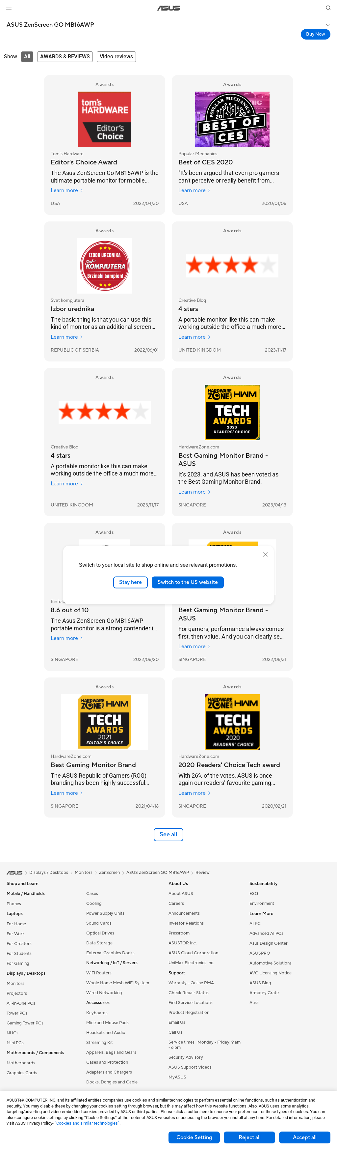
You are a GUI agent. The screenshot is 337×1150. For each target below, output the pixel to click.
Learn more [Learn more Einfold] (67, 638)
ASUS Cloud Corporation (193, 953)
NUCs (12, 1033)
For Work (16, 933)
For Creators (19, 943)
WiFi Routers (99, 973)
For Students (19, 953)
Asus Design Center (268, 943)
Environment (261, 903)
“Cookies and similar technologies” (87, 1123)
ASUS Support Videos (190, 1067)
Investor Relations (186, 923)
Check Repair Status (188, 992)
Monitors (15, 983)
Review (202, 872)
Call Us (175, 1032)
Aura (254, 1002)
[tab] (27, 56)
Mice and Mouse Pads (107, 1022)
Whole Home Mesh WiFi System (117, 983)
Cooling (94, 903)
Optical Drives (100, 933)
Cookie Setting (194, 1137)
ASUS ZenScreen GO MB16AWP (50, 25)
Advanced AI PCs (266, 933)
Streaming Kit (99, 1042)
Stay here (130, 582)
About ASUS (180, 893)
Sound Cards (99, 923)
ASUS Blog (260, 983)
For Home (16, 924)
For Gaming (18, 963)
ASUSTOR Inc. (182, 943)
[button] (9, 8)
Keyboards (97, 1013)
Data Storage (99, 943)
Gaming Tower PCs (25, 1023)
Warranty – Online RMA (191, 983)
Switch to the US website (188, 582)
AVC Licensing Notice (270, 973)
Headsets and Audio (105, 1032)
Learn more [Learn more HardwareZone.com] (194, 492)
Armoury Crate (264, 992)
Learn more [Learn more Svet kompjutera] (67, 337)
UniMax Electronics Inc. (191, 962)
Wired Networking (104, 992)
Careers (176, 903)
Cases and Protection (107, 1062)
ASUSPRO (259, 953)
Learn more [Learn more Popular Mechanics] (194, 190)
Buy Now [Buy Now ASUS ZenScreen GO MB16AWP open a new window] (315, 34)
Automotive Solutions (270, 963)
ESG (253, 893)
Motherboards (21, 1063)
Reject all (250, 1137)
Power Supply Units (105, 913)
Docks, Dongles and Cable (112, 1082)
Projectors (17, 993)
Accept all (305, 1137)
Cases (92, 893)
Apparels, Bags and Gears (111, 1052)
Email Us (176, 1022)
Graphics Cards (22, 1073)
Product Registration (188, 1012)
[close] (265, 554)
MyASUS (177, 1077)
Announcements (184, 913)
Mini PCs (15, 1043)
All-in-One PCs (21, 1003)
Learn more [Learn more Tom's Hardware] (67, 190)
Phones (14, 903)
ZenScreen (109, 872)
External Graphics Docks (110, 953)
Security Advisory (185, 1057)
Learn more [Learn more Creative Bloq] (194, 337)
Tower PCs (17, 1013)
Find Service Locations (190, 1002)
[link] (168, 8)
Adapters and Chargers (109, 1072)
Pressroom (179, 933)
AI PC (255, 923)
